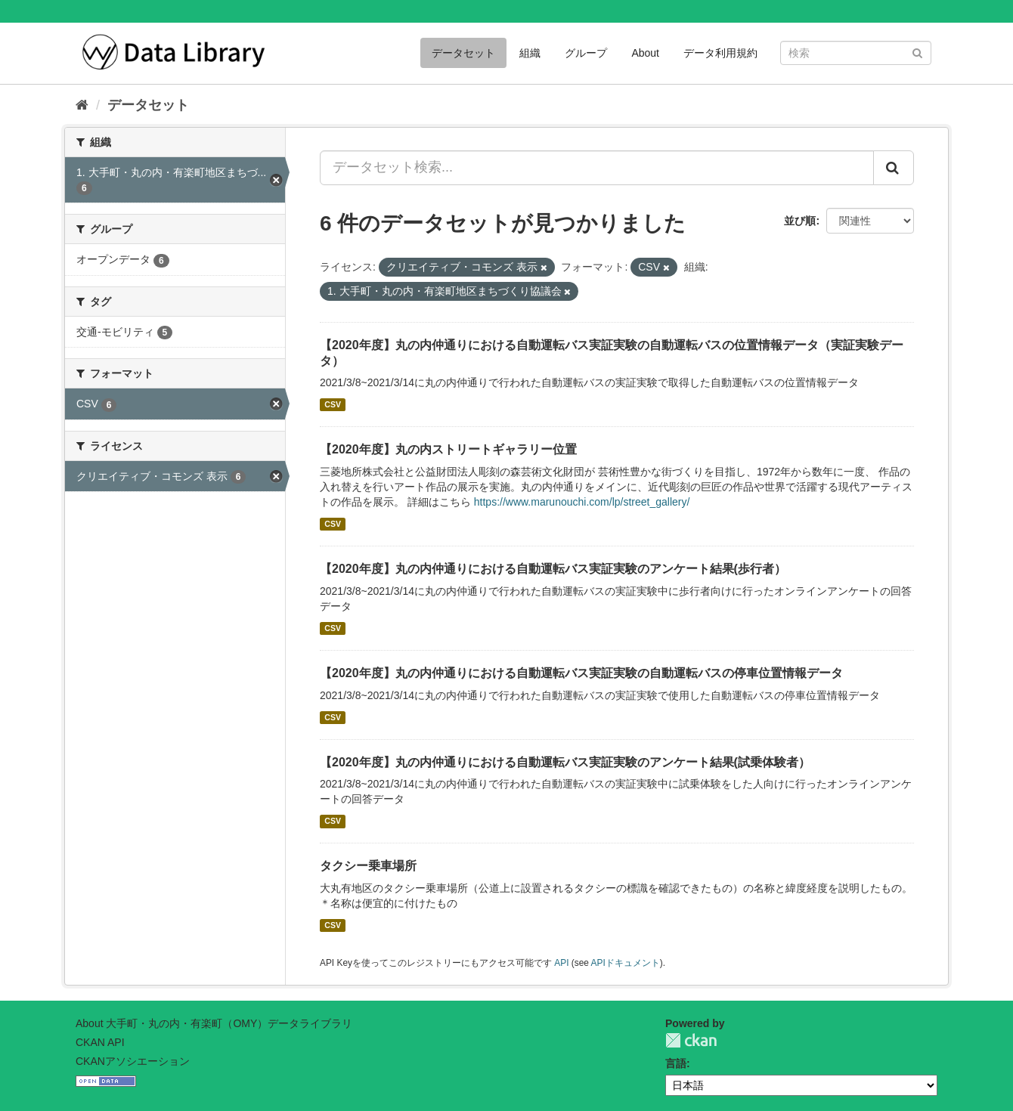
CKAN (691, 1040)
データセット (463, 53)
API (561, 963)
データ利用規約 (720, 53)
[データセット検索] (855, 53)
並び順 (800, 221)
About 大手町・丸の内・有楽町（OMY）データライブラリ (214, 1023)
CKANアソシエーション (133, 1061)
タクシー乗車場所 (368, 865)
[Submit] (917, 51)
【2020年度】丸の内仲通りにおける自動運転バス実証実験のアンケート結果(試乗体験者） (565, 762)
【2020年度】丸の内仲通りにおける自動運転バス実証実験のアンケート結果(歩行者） (553, 568)
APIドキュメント (625, 963)
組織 (530, 53)
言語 (675, 1063)
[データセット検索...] (597, 167)
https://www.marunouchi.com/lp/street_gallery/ (582, 502)
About (645, 53)
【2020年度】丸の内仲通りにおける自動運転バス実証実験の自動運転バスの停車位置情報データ (581, 673)
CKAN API (100, 1042)
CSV (332, 404)
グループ (586, 53)
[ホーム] (82, 105)
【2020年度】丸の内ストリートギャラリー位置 (448, 449)
